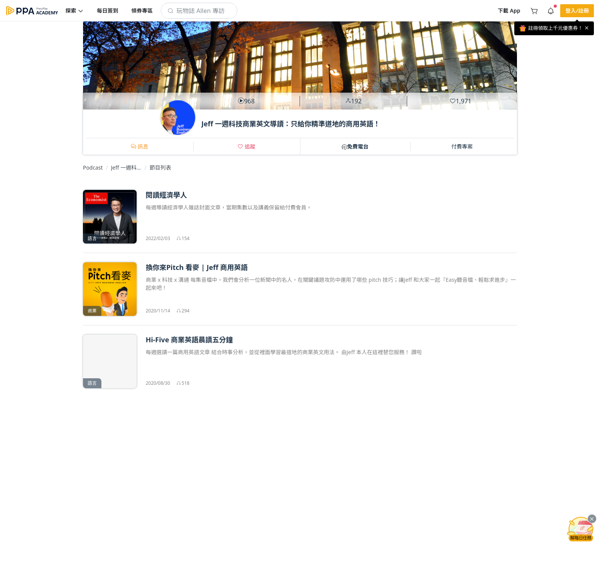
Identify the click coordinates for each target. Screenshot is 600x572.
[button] (74, 10)
